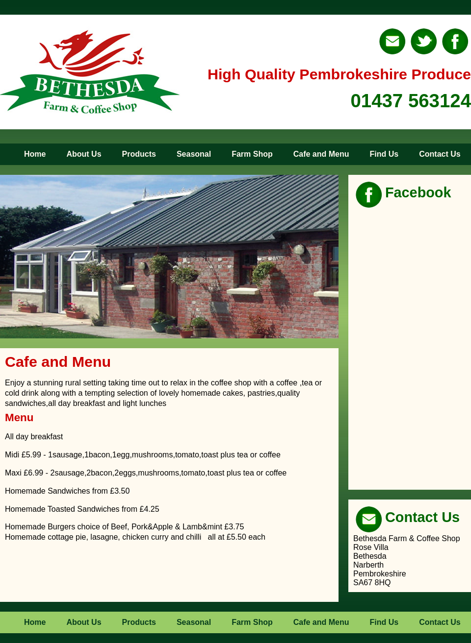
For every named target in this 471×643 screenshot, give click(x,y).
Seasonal (194, 154)
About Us (83, 154)
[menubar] (232, 154)
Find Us (384, 154)
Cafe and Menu (321, 154)
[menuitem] (25, 154)
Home (35, 154)
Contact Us (439, 154)
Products (139, 154)
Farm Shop (252, 154)
